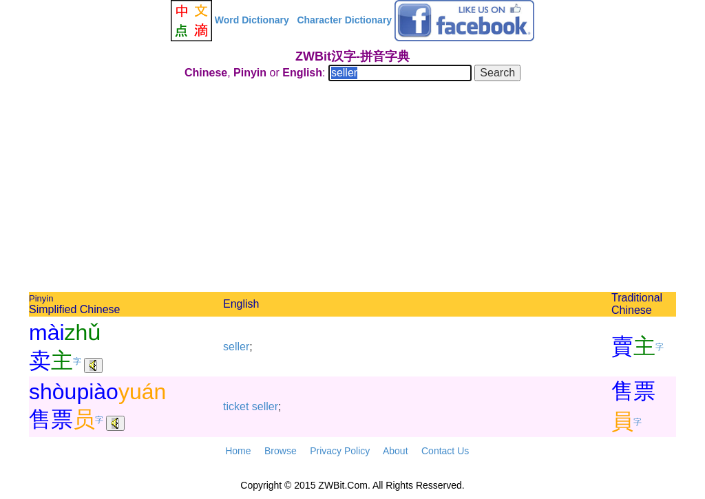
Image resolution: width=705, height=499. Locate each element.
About (395, 450)
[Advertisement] (352, 188)
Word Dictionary (252, 19)
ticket (236, 406)
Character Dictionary (344, 19)
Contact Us (445, 450)
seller (236, 346)
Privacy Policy (340, 450)
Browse (280, 450)
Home (238, 450)
